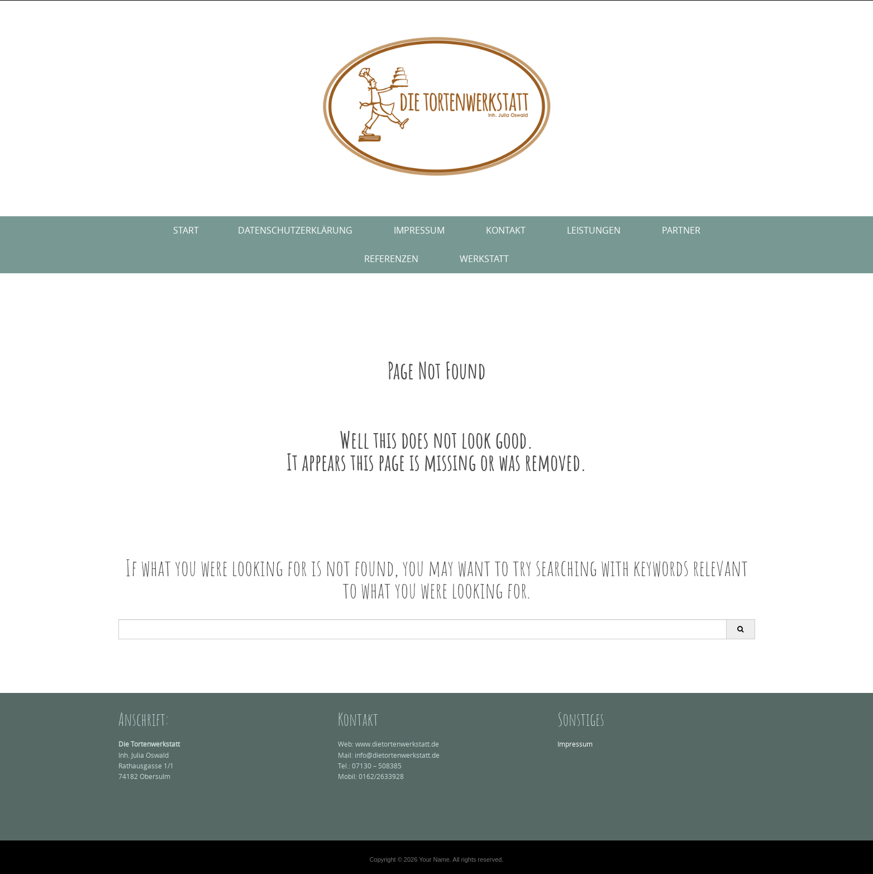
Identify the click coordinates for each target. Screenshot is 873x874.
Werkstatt (484, 259)
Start (186, 230)
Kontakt (506, 230)
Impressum (419, 230)
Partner (681, 230)
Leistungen (594, 230)
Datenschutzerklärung (295, 230)
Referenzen (391, 259)
